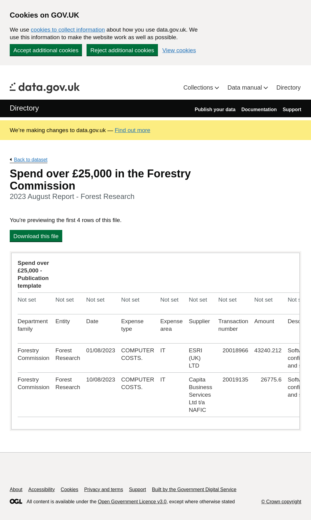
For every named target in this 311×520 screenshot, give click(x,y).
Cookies (69, 489)
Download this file (36, 236)
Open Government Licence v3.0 (132, 501)
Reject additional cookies (122, 50)
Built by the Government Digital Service (194, 489)
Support (292, 109)
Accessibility (41, 489)
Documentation (259, 109)
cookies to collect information (68, 29)
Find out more (132, 130)
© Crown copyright (281, 501)
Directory (288, 87)
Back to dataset (30, 159)
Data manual (245, 87)
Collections (199, 87)
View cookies (179, 50)
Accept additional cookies (45, 50)
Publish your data (215, 109)
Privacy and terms (103, 489)
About (16, 489)
